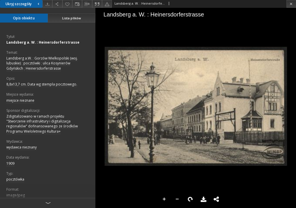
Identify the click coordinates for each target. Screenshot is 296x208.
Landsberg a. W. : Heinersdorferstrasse (42, 42)
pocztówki (31, 63)
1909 (10, 163)
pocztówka (15, 179)
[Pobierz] (47, 4)
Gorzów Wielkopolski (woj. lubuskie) (42, 61)
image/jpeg (15, 195)
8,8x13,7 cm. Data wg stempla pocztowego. (41, 84)
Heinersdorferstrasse (43, 68)
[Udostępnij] (57, 4)
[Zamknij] (291, 4)
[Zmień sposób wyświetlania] (77, 4)
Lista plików (71, 18)
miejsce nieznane (20, 100)
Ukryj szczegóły (23, 3)
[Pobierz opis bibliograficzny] (87, 4)
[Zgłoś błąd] (107, 4)
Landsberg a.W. (19, 58)
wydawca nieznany (21, 147)
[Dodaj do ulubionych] (67, 4)
